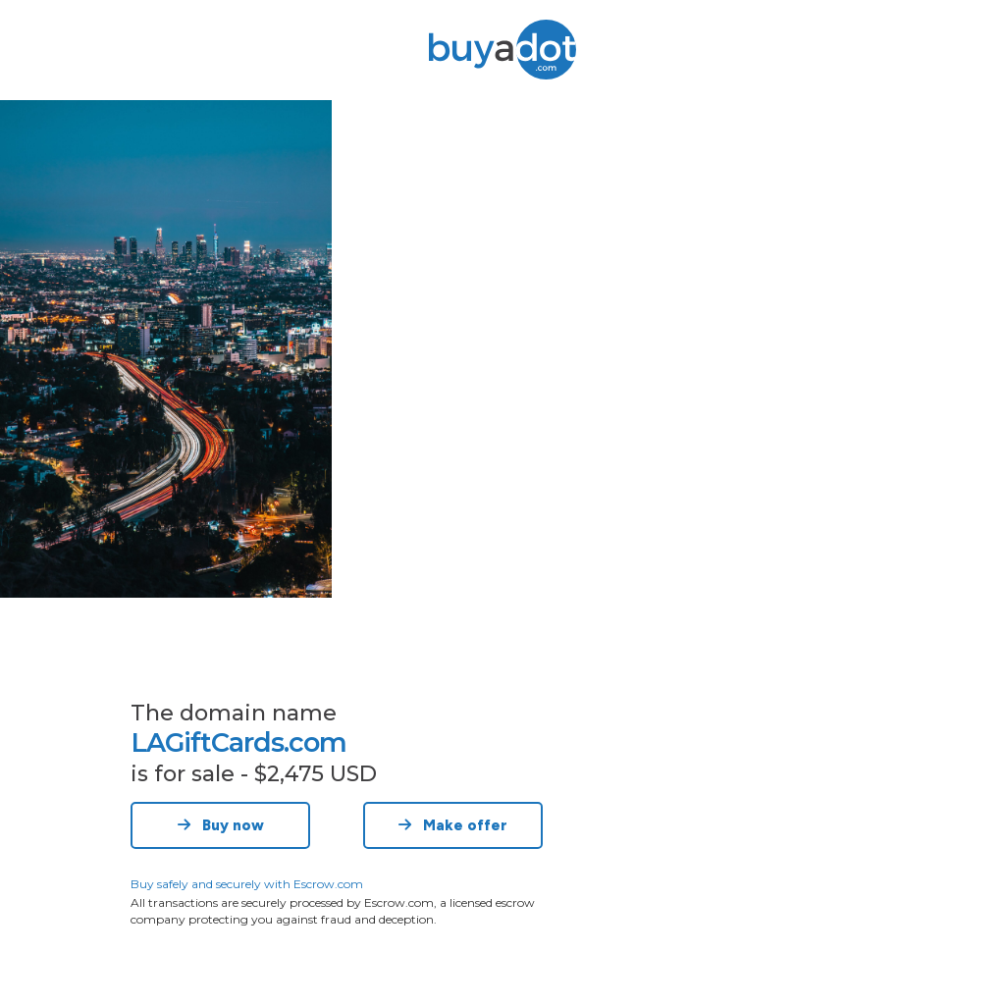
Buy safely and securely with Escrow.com (247, 883)
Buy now (221, 825)
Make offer (452, 825)
